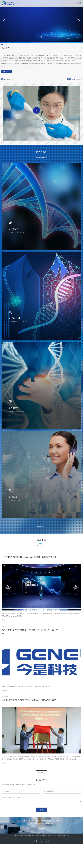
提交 (41, 810)
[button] (3, 21)
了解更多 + (6, 71)
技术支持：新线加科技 (62, 835)
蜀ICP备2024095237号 (48, 835)
